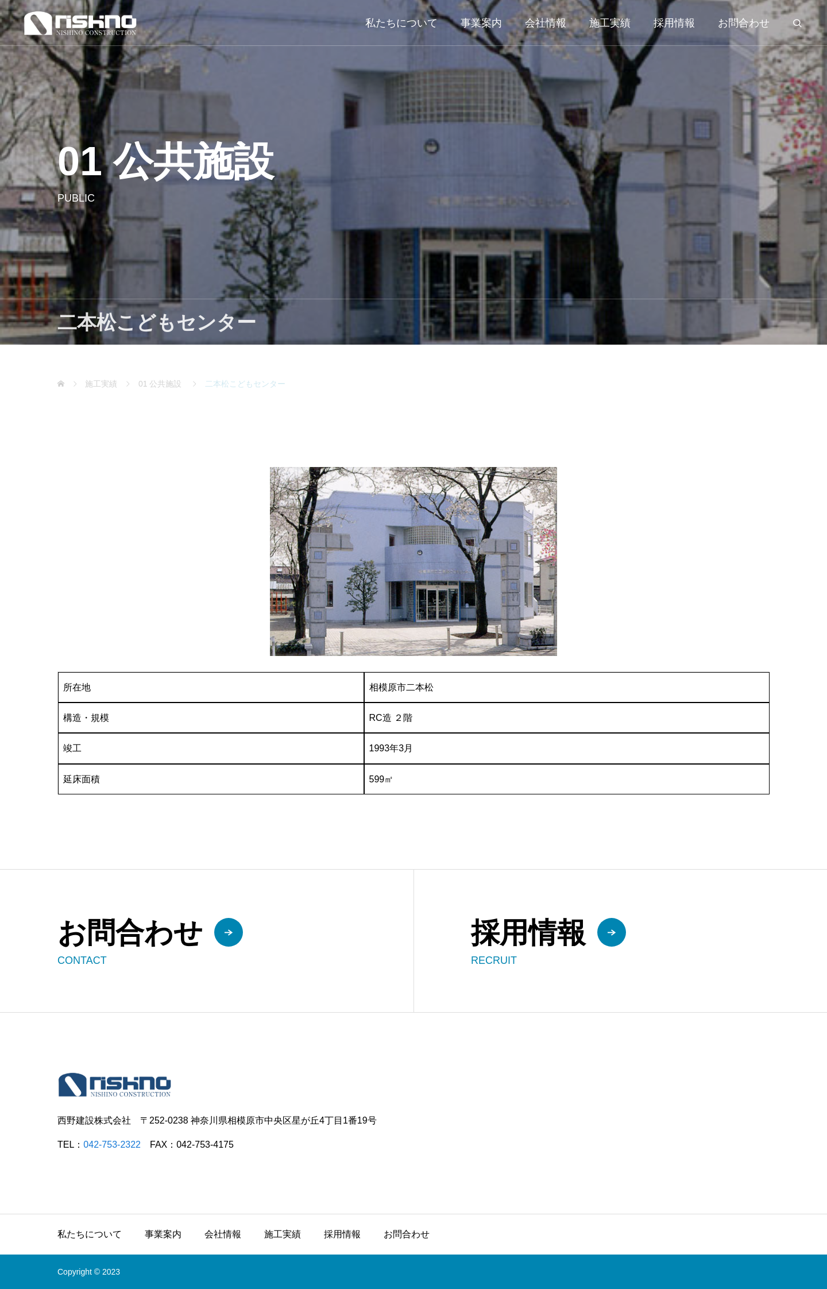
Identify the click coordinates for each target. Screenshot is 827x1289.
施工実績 (610, 23)
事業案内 (481, 23)
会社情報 (545, 23)
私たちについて (401, 23)
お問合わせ (744, 23)
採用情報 (674, 23)
